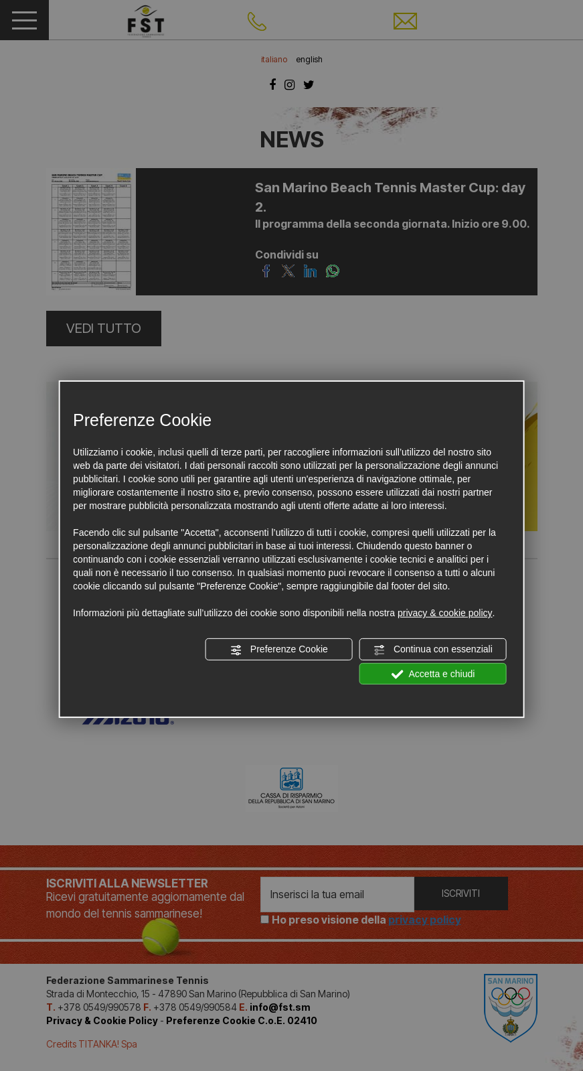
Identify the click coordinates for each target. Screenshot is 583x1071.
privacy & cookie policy (445, 613)
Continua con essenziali (433, 650)
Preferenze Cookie (279, 650)
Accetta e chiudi (433, 674)
